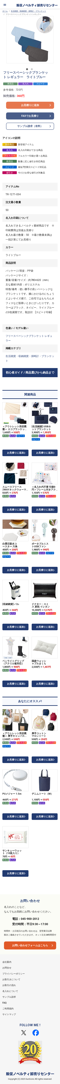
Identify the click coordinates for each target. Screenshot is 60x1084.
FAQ (4, 1003)
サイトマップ (9, 1014)
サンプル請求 (9, 997)
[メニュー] (5, 5)
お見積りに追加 (30, 105)
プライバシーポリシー (13, 973)
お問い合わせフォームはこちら (30, 945)
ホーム (5, 11)
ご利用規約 (8, 1008)
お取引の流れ (9, 985)
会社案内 (6, 962)
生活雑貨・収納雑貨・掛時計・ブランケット (28, 11)
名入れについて (10, 991)
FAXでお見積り (30, 115)
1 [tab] (27, 69)
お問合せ (6, 967)
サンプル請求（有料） (30, 126)
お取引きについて (11, 979)
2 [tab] (32, 69)
